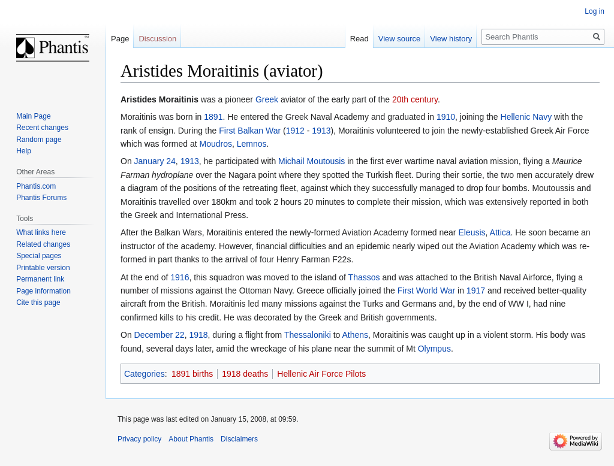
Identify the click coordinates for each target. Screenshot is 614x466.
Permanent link (40, 279)
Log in (594, 11)
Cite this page (38, 302)
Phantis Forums (41, 197)
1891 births (192, 374)
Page (120, 38)
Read (359, 38)
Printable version (43, 268)
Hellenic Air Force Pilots (321, 374)
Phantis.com (36, 186)
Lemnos (252, 144)
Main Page (33, 116)
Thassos (364, 277)
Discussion (157, 38)
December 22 (159, 335)
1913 (321, 130)
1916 (179, 277)
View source (399, 38)
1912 (295, 130)
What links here (41, 232)
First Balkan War (250, 130)
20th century (415, 99)
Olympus (434, 348)
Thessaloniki (307, 335)
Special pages (38, 256)
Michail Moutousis (311, 161)
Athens (355, 335)
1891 (213, 117)
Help (23, 151)
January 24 (155, 161)
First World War (426, 290)
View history (451, 38)
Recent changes (42, 127)
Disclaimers (239, 439)
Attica (500, 232)
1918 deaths (245, 374)
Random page (38, 139)
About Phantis (190, 439)
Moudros (216, 144)
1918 (198, 335)
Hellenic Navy (526, 117)
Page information (43, 291)
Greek (266, 99)
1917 (475, 290)
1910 (446, 117)
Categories (144, 374)
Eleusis (471, 232)
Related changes (43, 244)
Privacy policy (139, 439)
